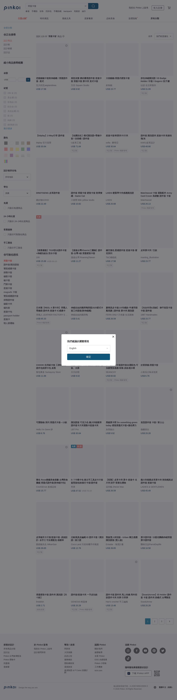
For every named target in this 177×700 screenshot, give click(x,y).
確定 (88, 357)
